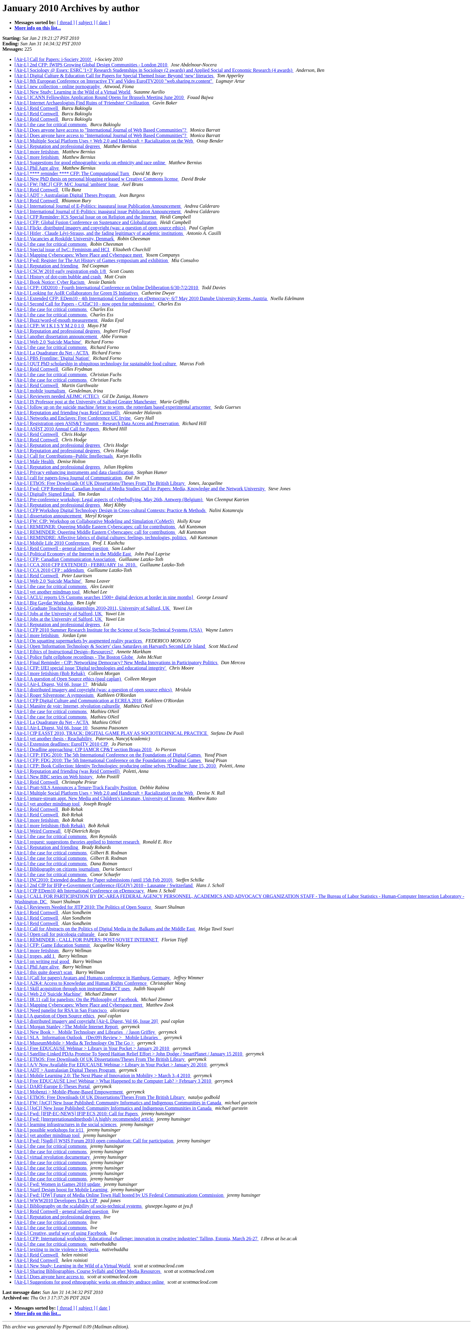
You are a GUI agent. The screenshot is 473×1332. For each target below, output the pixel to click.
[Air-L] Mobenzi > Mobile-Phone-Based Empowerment (69, 1091)
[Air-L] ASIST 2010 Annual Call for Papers (57, 428)
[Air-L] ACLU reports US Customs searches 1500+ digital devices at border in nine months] (104, 597)
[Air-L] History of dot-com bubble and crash (58, 276)
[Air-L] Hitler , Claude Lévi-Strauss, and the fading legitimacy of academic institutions (99, 233)
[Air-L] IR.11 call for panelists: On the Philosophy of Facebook (76, 999)
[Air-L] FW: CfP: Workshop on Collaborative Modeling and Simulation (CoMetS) (94, 521)
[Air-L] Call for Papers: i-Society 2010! (53, 59)
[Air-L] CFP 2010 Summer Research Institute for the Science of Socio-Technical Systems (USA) (108, 629)
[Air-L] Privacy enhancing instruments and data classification (74, 472)
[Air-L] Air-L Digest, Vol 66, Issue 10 (51, 727)
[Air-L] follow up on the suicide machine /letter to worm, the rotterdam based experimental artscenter (113, 407)
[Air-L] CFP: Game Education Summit (52, 945)
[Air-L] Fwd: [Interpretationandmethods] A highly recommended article (84, 1119)
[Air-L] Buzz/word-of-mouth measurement (56, 320)
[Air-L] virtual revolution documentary (52, 1157)
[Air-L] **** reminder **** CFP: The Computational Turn (72, 173)
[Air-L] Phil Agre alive (37, 168)
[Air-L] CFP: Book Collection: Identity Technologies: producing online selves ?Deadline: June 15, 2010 (115, 765)
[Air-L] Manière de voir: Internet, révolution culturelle (67, 706)
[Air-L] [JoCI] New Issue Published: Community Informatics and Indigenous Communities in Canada (113, 1108)
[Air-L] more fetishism (37, 151)
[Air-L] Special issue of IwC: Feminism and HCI (62, 249)
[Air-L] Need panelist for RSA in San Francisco (61, 1010)
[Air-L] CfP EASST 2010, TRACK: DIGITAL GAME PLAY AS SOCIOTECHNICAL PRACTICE (111, 733)
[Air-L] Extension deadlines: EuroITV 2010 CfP (61, 744)
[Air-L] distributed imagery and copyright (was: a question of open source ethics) (93, 689)
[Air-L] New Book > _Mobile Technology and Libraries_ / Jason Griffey (85, 1032)
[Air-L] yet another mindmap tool (47, 591)
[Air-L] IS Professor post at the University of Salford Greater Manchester (85, 401)
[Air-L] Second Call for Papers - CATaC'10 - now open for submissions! (84, 303)
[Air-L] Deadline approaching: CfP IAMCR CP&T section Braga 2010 (83, 749)
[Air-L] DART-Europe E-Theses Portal (52, 1086)
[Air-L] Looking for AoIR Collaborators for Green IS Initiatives (76, 293)
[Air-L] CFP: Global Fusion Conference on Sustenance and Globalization (86, 222)
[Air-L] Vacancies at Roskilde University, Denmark (64, 238)
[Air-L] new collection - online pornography (57, 86)
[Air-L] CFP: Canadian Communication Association (65, 559)
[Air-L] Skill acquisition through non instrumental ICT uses (72, 988)
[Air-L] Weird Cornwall (38, 831)
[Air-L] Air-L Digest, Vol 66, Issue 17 (51, 684)
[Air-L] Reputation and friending (46, 265)
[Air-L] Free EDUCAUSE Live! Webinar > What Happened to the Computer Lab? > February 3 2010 (113, 1081)
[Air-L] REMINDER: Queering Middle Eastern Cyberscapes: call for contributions (95, 532)
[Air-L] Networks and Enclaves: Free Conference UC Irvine (73, 418)
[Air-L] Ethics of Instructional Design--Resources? (64, 651)
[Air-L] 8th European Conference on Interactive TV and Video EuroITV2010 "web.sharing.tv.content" (113, 81)
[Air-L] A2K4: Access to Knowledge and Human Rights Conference (81, 983)
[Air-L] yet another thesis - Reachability (53, 738)
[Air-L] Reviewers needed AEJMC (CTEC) (57, 396)
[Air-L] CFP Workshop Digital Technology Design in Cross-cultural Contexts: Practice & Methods (110, 510)
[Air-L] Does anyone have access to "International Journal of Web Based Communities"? (101, 130)
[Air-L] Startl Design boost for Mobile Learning (61, 1189)
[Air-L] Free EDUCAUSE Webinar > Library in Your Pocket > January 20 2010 (92, 1048)
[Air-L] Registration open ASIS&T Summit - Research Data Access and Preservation (97, 423)
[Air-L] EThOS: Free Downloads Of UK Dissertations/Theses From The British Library (100, 483)
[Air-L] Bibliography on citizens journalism (57, 869)
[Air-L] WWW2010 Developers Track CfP (56, 1200)
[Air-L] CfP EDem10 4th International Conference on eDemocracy (79, 890)
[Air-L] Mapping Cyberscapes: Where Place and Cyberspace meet (79, 255)
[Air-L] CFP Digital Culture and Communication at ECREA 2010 (78, 700)
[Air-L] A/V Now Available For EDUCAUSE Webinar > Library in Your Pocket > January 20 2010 (111, 1064)
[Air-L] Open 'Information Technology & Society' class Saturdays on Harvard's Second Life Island (110, 646)
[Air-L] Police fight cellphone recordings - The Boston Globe (74, 657)
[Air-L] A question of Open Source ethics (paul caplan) (68, 678)
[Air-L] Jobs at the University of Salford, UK (58, 613)
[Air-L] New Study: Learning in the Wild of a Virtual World (72, 91)
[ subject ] (85, 22)
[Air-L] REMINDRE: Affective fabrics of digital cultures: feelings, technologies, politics (100, 537)
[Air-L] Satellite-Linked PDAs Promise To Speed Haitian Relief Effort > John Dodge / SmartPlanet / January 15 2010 (128, 1053)
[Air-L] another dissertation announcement (56, 336)
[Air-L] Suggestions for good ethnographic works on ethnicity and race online (90, 162)
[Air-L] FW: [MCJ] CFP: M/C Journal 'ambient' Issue (66, 184)
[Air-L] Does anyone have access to (49, 1276)
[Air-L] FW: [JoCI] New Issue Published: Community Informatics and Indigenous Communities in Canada (118, 1102)
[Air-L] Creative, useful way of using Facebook (61, 1233)
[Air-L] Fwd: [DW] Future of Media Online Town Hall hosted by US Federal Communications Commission (119, 1195)
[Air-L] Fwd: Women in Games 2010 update (57, 1184)
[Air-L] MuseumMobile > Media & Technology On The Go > (74, 1042)
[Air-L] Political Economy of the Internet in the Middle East (73, 553)
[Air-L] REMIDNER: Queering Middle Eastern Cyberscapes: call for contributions (95, 526)
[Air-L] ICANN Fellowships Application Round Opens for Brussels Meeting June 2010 (99, 97)
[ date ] (103, 22)
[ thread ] (66, 22)
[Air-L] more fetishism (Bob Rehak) (50, 673)
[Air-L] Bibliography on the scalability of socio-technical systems (78, 1206)
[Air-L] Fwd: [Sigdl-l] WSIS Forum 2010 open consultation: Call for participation (94, 1140)
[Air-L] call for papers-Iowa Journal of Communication (68, 477)
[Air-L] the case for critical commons (51, 124)
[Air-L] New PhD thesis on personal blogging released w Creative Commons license (96, 178)
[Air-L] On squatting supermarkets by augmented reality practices (78, 640)
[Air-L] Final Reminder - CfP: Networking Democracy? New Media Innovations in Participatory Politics (116, 662)
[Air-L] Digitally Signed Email (44, 494)
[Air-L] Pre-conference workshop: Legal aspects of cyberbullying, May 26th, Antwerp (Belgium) (109, 499)
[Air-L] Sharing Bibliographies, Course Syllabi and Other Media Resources (88, 1271)
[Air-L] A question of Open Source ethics (55, 1015)
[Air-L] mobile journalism (40, 390)
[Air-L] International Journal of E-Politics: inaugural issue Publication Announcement (98, 206)
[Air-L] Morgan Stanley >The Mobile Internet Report (66, 1026)
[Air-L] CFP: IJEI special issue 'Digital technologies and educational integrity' (90, 668)
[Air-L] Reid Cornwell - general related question (62, 548)
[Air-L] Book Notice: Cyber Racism (50, 282)
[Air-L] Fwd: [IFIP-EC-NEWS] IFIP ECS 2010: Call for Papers (76, 1113)
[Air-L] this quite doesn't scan (43, 972)
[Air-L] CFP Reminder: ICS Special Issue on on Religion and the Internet (86, 216)
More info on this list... (37, 27)
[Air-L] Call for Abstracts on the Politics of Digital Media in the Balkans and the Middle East (105, 928)
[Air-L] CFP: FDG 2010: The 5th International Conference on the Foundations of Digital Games (108, 754)
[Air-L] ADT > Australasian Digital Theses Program (65, 195)
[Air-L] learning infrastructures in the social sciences (66, 1124)
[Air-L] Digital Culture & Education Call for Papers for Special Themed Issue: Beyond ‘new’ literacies (114, 75)
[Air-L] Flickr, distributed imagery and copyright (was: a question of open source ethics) (100, 227)
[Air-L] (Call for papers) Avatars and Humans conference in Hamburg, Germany (92, 977)
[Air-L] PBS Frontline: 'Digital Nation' (52, 358)
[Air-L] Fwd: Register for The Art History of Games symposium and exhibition (91, 260)
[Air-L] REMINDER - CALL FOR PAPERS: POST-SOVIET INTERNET (86, 939)
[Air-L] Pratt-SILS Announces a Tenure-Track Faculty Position (76, 787)
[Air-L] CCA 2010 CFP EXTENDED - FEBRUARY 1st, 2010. (76, 564)
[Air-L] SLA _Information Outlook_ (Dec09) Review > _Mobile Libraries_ (87, 1037)
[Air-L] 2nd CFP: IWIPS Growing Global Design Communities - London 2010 (91, 64)
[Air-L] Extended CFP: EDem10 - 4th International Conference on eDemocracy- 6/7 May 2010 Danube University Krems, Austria (141, 298)
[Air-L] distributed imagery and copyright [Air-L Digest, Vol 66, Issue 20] (86, 1021)
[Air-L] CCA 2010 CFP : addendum (49, 570)
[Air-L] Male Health (34, 461)
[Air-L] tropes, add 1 (35, 956)
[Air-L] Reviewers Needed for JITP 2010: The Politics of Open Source (83, 907)
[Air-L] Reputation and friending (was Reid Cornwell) (67, 412)
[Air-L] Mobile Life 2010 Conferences (52, 543)
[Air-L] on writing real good (42, 961)
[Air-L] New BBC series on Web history (54, 776)
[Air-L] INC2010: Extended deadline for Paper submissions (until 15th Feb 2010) (93, 879)
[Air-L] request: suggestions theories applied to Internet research (77, 841)
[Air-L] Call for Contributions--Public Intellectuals (64, 456)
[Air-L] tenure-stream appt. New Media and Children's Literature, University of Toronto (100, 798)
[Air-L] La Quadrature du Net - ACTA (52, 352)
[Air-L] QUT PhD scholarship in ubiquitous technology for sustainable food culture (95, 363)
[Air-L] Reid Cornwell (36, 108)
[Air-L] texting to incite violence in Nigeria (57, 1249)
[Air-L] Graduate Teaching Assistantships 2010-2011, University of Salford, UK (92, 608)
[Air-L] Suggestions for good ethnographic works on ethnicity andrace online (89, 1282)
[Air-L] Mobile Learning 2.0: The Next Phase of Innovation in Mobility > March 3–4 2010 (102, 1075)
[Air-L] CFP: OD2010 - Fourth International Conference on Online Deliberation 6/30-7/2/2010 (106, 287)
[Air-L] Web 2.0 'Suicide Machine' (48, 341)
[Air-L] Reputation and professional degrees (57, 146)
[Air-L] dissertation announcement (48, 515)
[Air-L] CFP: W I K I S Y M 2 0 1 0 (49, 325)
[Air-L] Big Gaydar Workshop (44, 602)
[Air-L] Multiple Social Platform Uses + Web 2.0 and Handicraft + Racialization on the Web (104, 140)
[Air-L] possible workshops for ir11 (49, 1129)
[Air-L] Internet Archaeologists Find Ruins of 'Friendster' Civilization (82, 102)
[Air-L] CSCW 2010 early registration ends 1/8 (60, 271)
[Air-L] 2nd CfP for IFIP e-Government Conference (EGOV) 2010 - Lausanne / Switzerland (104, 885)
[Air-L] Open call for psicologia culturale (55, 934)
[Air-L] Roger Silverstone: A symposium (54, 695)
